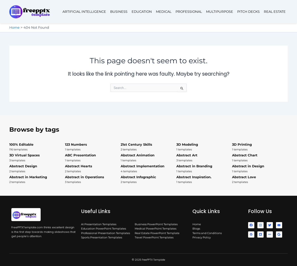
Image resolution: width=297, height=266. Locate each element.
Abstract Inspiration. (204, 179)
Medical (163, 12)
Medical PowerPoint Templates (155, 228)
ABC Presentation (93, 158)
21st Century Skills (148, 147)
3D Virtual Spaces (37, 158)
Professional (189, 12)
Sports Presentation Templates (101, 237)
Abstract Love (260, 179)
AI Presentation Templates (98, 224)
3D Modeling (204, 147)
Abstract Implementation (148, 168)
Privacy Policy (201, 237)
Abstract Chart (260, 158)
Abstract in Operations (93, 179)
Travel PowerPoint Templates (154, 237)
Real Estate (275, 12)
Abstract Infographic (148, 179)
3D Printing (260, 147)
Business (118, 12)
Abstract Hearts (93, 168)
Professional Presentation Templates (105, 233)
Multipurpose (219, 12)
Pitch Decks (248, 12)
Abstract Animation (148, 158)
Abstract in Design (260, 168)
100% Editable (37, 147)
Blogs (196, 228)
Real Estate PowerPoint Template (157, 233)
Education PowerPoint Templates (103, 228)
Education (142, 12)
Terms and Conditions (207, 233)
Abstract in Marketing (37, 179)
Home (196, 224)
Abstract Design (37, 168)
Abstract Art (204, 158)
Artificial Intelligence (84, 12)
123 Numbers (93, 147)
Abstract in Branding (204, 168)
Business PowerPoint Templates (156, 224)
